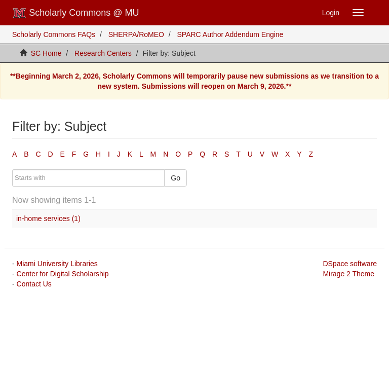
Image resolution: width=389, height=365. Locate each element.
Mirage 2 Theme (348, 274)
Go (175, 178)
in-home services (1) (48, 218)
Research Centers (103, 53)
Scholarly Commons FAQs (53, 34)
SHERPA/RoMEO (136, 34)
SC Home (46, 53)
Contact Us (34, 284)
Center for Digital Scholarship (63, 274)
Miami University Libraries (57, 264)
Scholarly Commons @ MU (75, 13)
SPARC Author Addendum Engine (230, 34)
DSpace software (350, 264)
